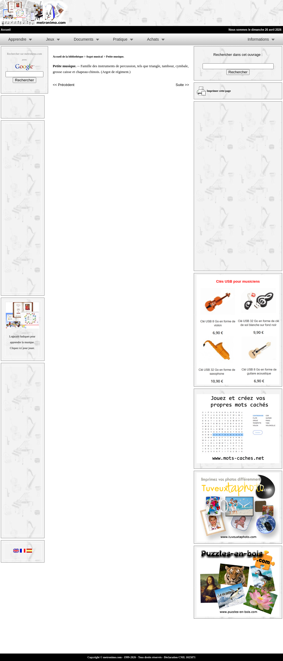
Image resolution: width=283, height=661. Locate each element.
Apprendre (17, 39)
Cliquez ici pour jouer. (22, 348)
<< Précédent (63, 85)
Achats (153, 39)
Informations (258, 39)
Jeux (50, 39)
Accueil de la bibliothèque (68, 56)
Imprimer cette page (219, 90)
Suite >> (182, 85)
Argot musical (94, 56)
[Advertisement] (215, 13)
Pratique (120, 39)
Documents (83, 39)
